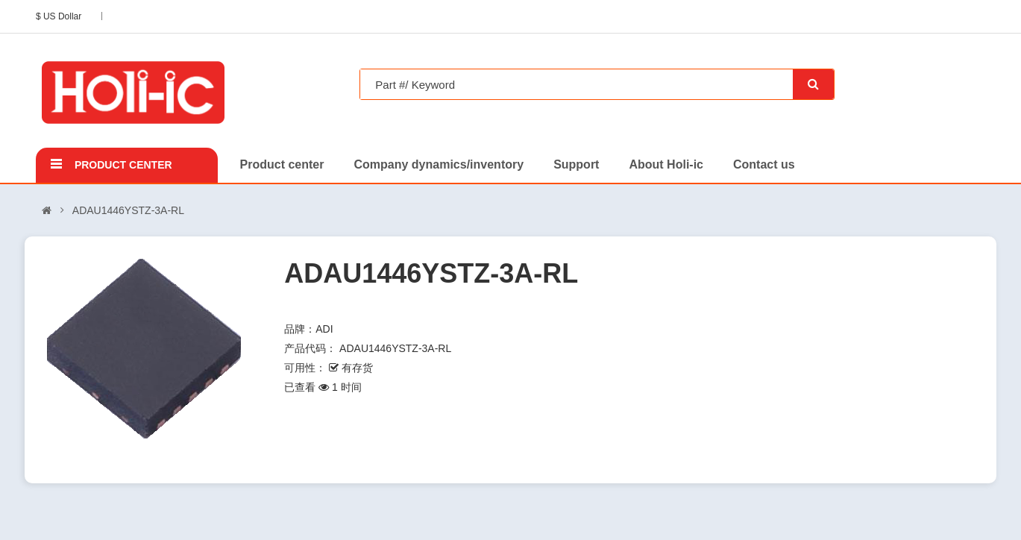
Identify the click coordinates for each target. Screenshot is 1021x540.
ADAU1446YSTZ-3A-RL (128, 210)
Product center (123, 165)
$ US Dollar (61, 16)
